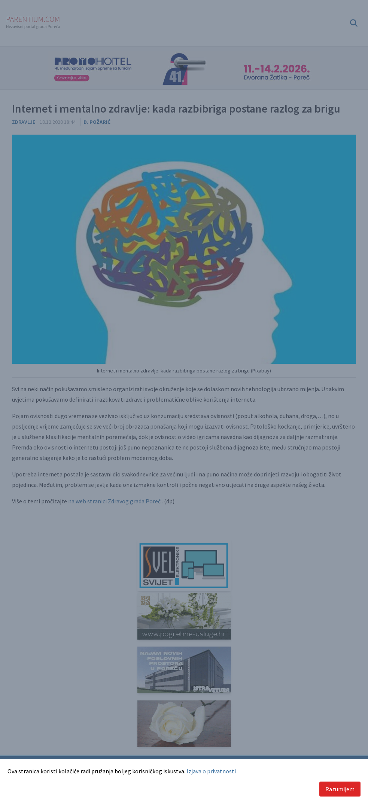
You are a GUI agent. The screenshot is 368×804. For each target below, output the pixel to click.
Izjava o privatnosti (211, 771)
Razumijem (340, 789)
